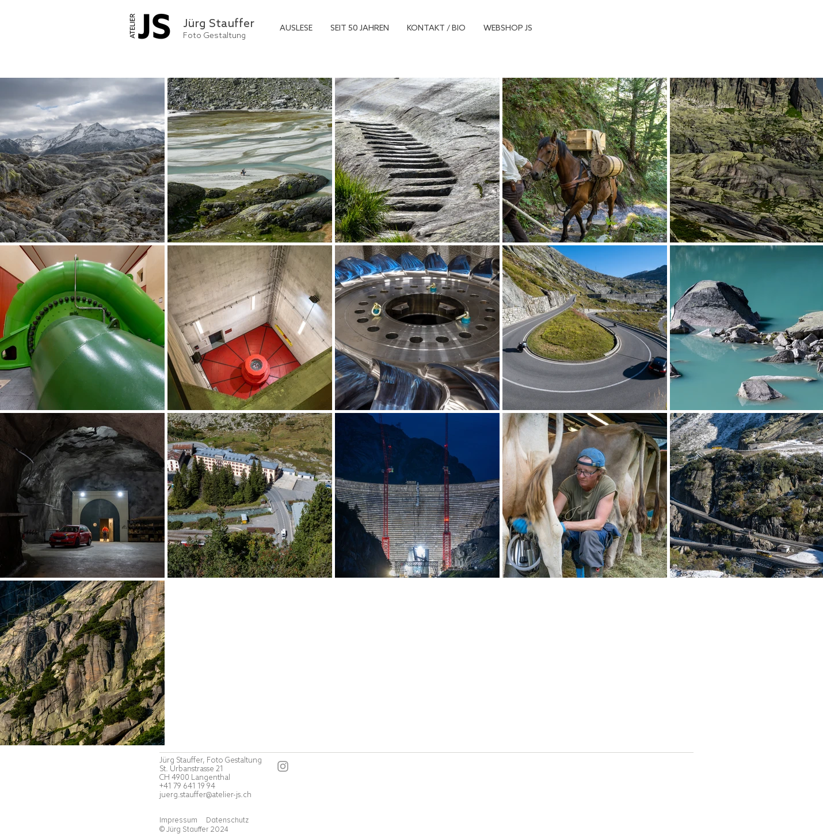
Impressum (179, 820)
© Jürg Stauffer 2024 (193, 829)
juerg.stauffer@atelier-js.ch (205, 795)
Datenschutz (227, 820)
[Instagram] (283, 766)
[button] (296, 28)
